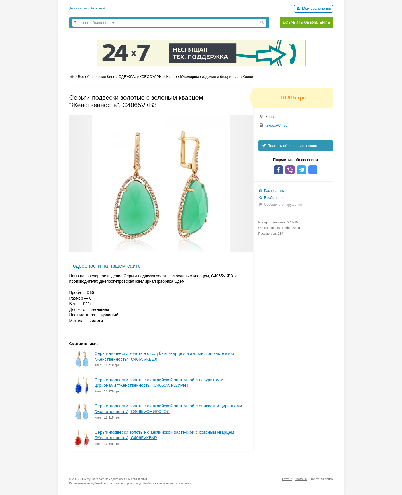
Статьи (287, 479)
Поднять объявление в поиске (290, 146)
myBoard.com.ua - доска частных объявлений (117, 479)
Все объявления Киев (96, 76)
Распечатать (274, 191)
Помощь (301, 479)
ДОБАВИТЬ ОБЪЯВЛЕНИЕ (306, 22)
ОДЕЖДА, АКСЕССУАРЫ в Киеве (148, 76)
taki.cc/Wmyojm (278, 125)
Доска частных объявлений (87, 8)
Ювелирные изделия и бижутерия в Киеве (216, 76)
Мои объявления (313, 8)
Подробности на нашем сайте (105, 266)
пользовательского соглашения (171, 483)
